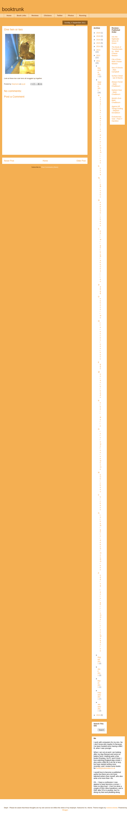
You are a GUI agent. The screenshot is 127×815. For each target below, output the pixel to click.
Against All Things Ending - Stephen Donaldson (117, 109)
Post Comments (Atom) (49, 167)
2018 (98, 36)
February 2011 (99, 696)
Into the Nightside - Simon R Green (116, 40)
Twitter (60, 16)
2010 (98, 715)
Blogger (65, 810)
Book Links (21, 16)
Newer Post (9, 161)
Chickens (48, 16)
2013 (98, 50)
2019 (98, 33)
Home (9, 16)
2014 (98, 46)
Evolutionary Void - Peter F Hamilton (117, 119)
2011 (98, 61)
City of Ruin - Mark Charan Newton (117, 61)
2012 (98, 55)
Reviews (35, 16)
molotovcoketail (112, 808)
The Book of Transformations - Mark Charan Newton (117, 51)
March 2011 (99, 684)
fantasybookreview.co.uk (105, 768)
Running (82, 16)
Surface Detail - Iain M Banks (117, 77)
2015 (98, 43)
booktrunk (13, 9)
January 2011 (99, 707)
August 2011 (99, 660)
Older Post (81, 161)
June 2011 (99, 672)
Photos (71, 16)
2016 (98, 40)
